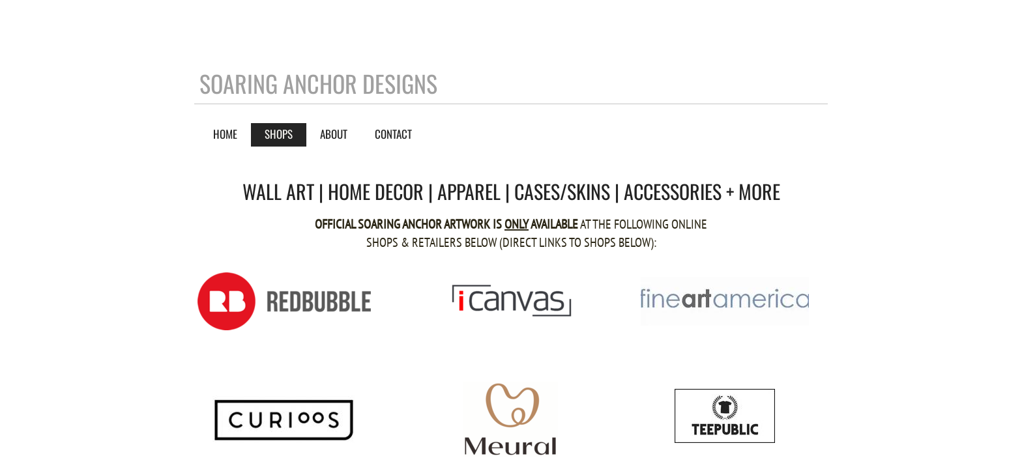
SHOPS (279, 134)
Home (225, 134)
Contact (393, 134)
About (333, 134)
